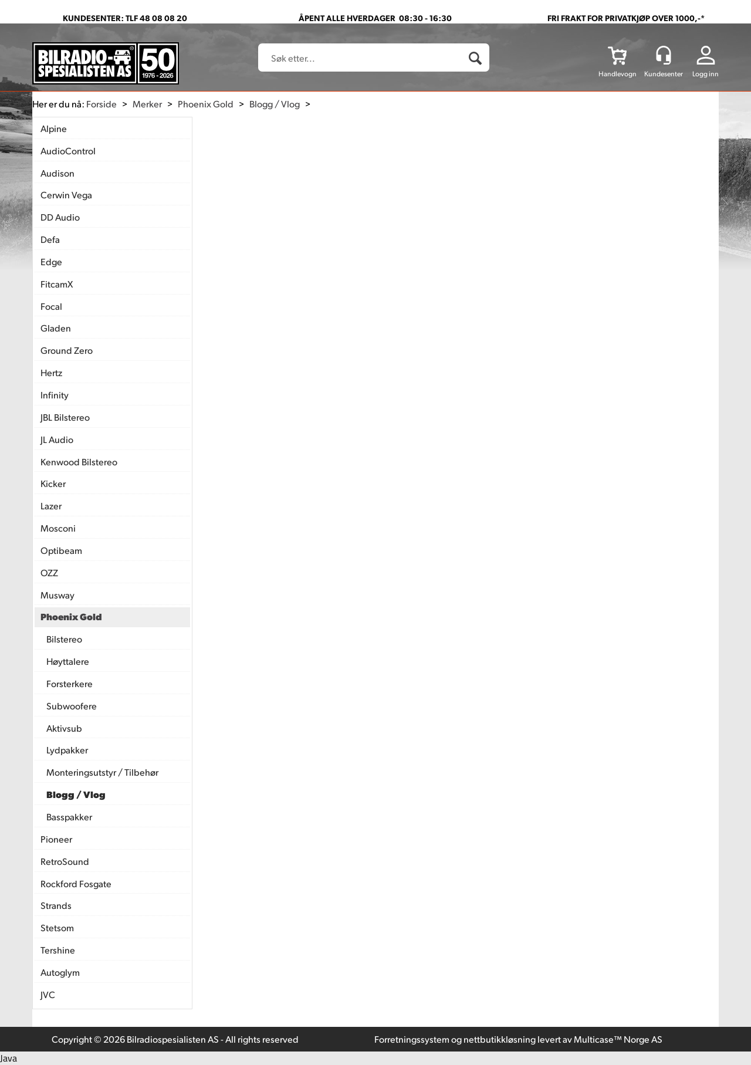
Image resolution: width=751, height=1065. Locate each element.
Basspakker (69, 816)
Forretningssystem (411, 1039)
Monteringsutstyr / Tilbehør (102, 772)
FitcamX (56, 284)
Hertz (51, 372)
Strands (56, 905)
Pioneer (56, 839)
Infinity (54, 394)
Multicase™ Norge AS (618, 1039)
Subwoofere (71, 705)
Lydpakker (67, 749)
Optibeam (61, 550)
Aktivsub (64, 728)
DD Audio (60, 217)
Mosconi (58, 528)
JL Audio (56, 439)
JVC (47, 994)
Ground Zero (66, 350)
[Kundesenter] (663, 55)
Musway (57, 595)
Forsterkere (69, 683)
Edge (51, 261)
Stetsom (57, 927)
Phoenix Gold (206, 103)
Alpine (53, 128)
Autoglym (60, 972)
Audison (57, 173)
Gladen (55, 328)
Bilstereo (64, 639)
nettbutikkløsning (500, 1039)
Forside (101, 103)
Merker (147, 103)
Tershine (57, 950)
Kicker (53, 483)
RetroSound (64, 861)
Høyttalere (67, 661)
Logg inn (705, 73)
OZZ (49, 572)
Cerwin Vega (66, 194)
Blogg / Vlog (274, 103)
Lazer (51, 505)
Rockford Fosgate (75, 883)
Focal (51, 306)
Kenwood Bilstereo (78, 461)
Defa (50, 239)
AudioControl (68, 150)
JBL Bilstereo (65, 417)
